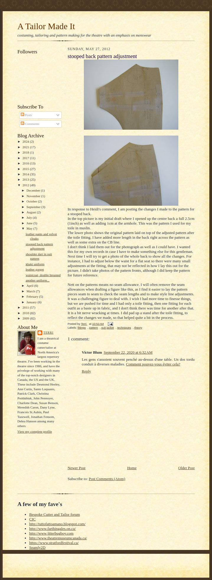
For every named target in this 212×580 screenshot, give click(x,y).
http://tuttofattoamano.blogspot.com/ (57, 524)
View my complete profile (34, 431)
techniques (124, 327)
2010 (26, 313)
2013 (26, 179)
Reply (86, 371)
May (30, 228)
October (32, 201)
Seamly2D (37, 547)
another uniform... (38, 280)
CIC (32, 519)
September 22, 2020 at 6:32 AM (128, 352)
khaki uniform (35, 264)
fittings (82, 327)
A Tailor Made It (46, 26)
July (30, 217)
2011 (26, 307)
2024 (26, 141)
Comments (30, 124)
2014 (26, 174)
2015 (26, 169)
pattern (93, 327)
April (30, 285)
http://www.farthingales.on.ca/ (52, 528)
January (32, 302)
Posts (26, 115)
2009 (26, 318)
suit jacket (107, 327)
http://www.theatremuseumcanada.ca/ (58, 538)
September (34, 207)
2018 (26, 152)
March (31, 291)
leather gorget (35, 269)
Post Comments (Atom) (107, 479)
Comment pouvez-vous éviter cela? (153, 364)
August (32, 212)
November (34, 196)
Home (132, 468)
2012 (26, 185)
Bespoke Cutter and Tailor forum (54, 514)
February (33, 296)
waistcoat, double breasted (43, 275)
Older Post (186, 468)
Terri (48, 332)
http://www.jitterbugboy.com (51, 533)
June (30, 223)
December (34, 190)
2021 (26, 147)
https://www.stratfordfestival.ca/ (54, 543)
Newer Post (76, 468)
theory (138, 327)
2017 (26, 158)
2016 (26, 163)
